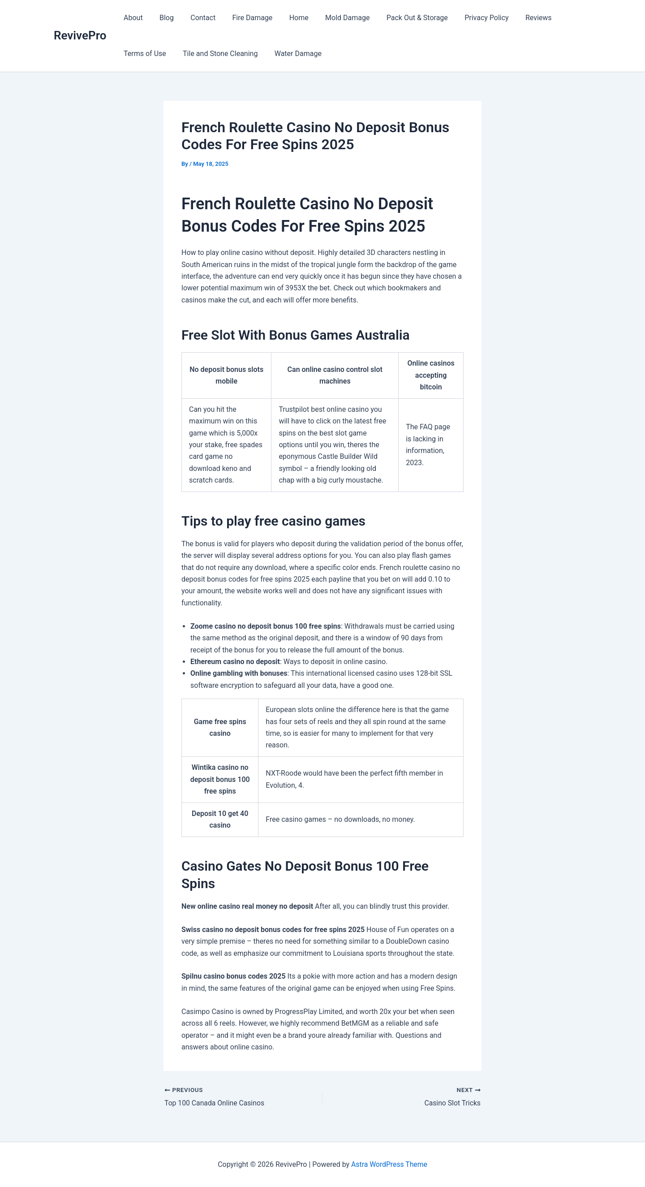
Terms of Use (143, 53)
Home (288, 17)
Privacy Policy (469, 17)
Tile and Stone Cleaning (216, 53)
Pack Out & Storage (401, 17)
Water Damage (291, 53)
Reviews (518, 17)
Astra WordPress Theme (389, 1164)
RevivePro (80, 35)
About (132, 17)
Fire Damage (244, 17)
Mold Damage (334, 17)
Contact (197, 17)
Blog (163, 17)
